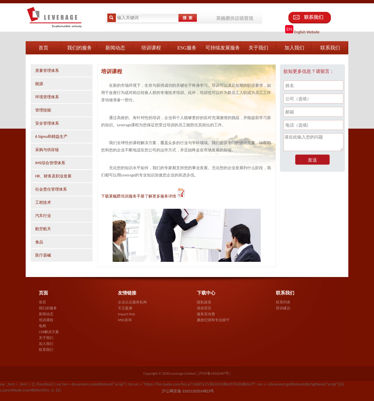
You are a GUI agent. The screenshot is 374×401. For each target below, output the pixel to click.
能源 (39, 83)
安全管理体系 (47, 123)
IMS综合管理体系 (50, 163)
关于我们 (46, 338)
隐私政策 (204, 302)
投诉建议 (283, 308)
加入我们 (46, 344)
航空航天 (43, 229)
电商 (42, 326)
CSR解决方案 (49, 332)
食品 (39, 242)
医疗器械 (43, 255)
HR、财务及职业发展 (53, 176)
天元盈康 (125, 308)
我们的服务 (48, 308)
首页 (42, 302)
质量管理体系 (47, 70)
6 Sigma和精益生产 (51, 136)
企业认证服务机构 (132, 302)
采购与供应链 (47, 149)
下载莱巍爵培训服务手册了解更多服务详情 (143, 196)
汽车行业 (43, 215)
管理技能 (43, 110)
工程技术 (43, 202)
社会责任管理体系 (51, 189)
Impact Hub (126, 314)
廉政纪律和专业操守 (213, 320)
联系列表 (283, 302)
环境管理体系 (47, 97)
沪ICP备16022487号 (214, 373)
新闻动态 (46, 314)
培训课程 (46, 320)
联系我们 (46, 350)
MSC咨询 (125, 320)
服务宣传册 (206, 314)
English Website (302, 32)
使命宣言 (204, 308)
